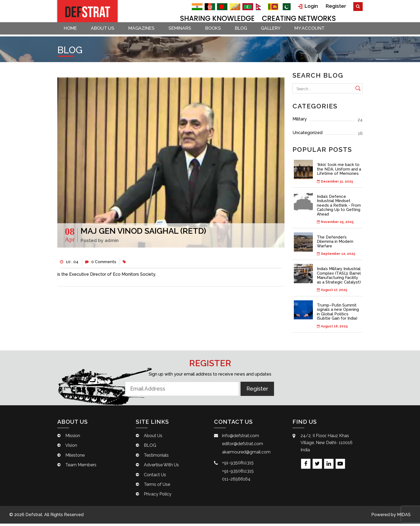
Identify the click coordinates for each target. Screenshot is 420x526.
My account (318, 32)
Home (71, 32)
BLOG (247, 32)
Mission (72, 438)
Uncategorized (327, 135)
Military (327, 121)
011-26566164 (236, 481)
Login (309, 6)
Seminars (184, 32)
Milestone (75, 457)
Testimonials (156, 457)
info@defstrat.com (240, 438)
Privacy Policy (157, 496)
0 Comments (102, 263)
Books (218, 32)
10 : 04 (69, 263)
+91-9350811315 (238, 465)
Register (336, 6)
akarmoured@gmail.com (246, 454)
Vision (71, 447)
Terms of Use (157, 486)
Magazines (145, 32)
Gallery (278, 32)
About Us (105, 32)
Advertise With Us (161, 467)
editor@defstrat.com (242, 446)
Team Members (80, 467)
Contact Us (155, 476)
